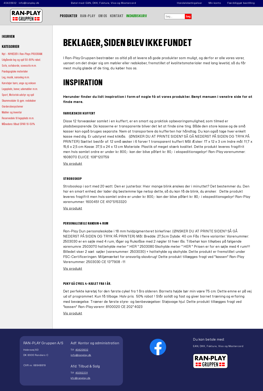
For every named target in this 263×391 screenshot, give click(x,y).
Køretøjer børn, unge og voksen (19, 83)
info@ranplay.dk (29, 3)
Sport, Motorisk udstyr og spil (18, 94)
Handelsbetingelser (189, 3)
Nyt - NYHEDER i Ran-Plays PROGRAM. (22, 53)
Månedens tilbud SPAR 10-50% (18, 124)
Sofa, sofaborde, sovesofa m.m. (19, 65)
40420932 (10, 3)
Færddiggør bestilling (241, 3)
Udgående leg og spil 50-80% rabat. (21, 59)
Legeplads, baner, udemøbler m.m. (20, 89)
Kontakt (116, 16)
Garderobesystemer (12, 106)
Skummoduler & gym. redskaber (19, 100)
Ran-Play (88, 16)
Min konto (215, 3)
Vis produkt (72, 163)
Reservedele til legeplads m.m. (18, 118)
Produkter (68, 16)
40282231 (81, 373)
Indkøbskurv (136, 16)
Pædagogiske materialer (15, 71)
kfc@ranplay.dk (80, 378)
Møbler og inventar (12, 112)
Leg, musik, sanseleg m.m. (16, 77)
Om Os (102, 16)
